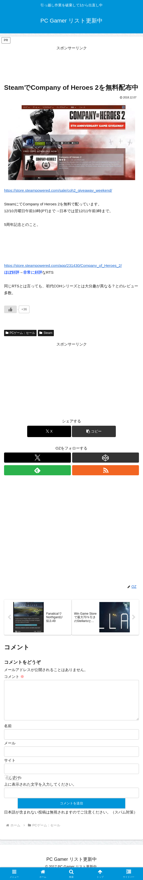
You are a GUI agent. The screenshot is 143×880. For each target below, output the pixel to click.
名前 (8, 732)
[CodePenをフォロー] (105, 458)
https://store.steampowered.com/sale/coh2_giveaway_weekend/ (58, 190)
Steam (45, 333)
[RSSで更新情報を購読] (105, 470)
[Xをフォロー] (37, 458)
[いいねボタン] (10, 309)
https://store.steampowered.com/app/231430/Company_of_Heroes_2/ (63, 265)
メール (9, 749)
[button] (94, 431)
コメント (14, 676)
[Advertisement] (71, 64)
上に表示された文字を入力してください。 (40, 790)
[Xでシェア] (49, 431)
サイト (9, 766)
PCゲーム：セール (20, 333)
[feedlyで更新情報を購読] (37, 470)
